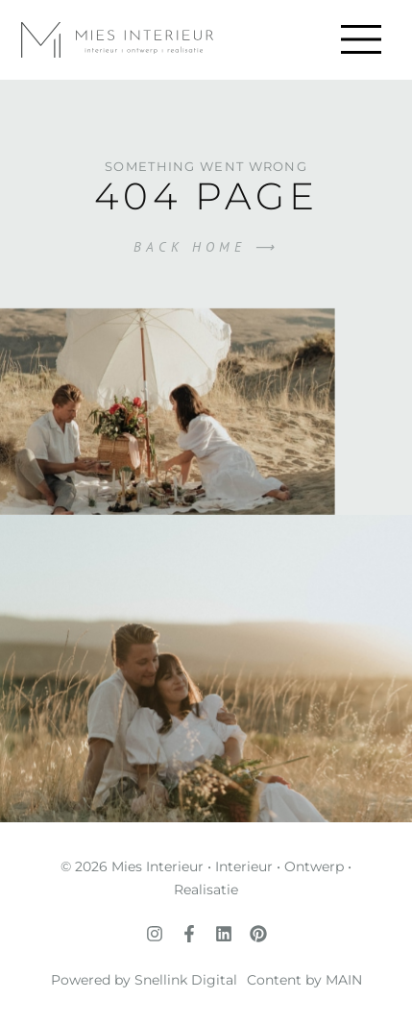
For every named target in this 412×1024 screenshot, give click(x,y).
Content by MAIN (304, 979)
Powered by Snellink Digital (144, 979)
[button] (360, 40)
